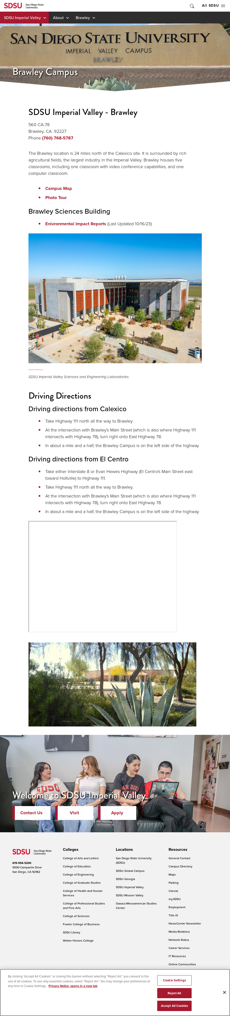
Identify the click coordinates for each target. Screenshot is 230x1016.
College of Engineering (78, 874)
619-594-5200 (21, 863)
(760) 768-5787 (57, 138)
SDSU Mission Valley (129, 895)
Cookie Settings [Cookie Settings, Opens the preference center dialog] (174, 980)
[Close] (224, 992)
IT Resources (177, 956)
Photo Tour (56, 197)
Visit (74, 813)
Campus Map (58, 188)
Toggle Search (191, 6)
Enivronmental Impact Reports (75, 224)
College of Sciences (76, 916)
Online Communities (182, 964)
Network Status (179, 940)
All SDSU (213, 5)
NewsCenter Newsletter (185, 923)
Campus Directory (180, 866)
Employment (177, 907)
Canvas (173, 891)
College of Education (77, 866)
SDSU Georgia (125, 879)
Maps (172, 874)
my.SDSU (175, 899)
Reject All (174, 993)
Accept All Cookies (174, 1005)
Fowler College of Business (81, 924)
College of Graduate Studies (82, 883)
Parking (174, 883)
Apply (117, 813)
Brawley (83, 17)
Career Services (179, 948)
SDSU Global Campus (130, 871)
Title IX (173, 915)
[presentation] (69, 849)
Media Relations (179, 931)
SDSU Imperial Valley (22, 17)
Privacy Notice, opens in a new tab (73, 986)
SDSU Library (71, 932)
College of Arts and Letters (81, 858)
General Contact (179, 858)
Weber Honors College (78, 940)
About (58, 17)
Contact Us (31, 813)
